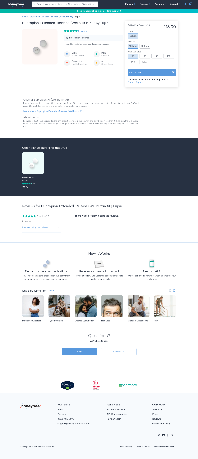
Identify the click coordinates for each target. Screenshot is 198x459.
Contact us (118, 351)
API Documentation (117, 414)
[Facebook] (168, 435)
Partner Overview (116, 409)
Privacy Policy (126, 447)
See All (52, 290)
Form (130, 32)
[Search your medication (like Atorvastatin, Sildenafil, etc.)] (67, 4)
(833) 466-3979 (66, 418)
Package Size (134, 52)
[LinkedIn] (163, 435)
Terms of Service (143, 447)
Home (25, 16)
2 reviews (82, 31)
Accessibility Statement (164, 447)
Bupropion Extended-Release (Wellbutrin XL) (51, 16)
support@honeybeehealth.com (74, 423)
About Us (157, 409)
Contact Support (135, 82)
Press (155, 414)
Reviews (156, 418)
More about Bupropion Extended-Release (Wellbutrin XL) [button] (53, 111)
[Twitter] (172, 435)
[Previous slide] (170, 291)
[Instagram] (159, 435)
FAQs (79, 351)
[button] (130, 4)
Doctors (62, 414)
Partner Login (114, 418)
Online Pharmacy (161, 423)
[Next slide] (174, 291)
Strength (133, 42)
